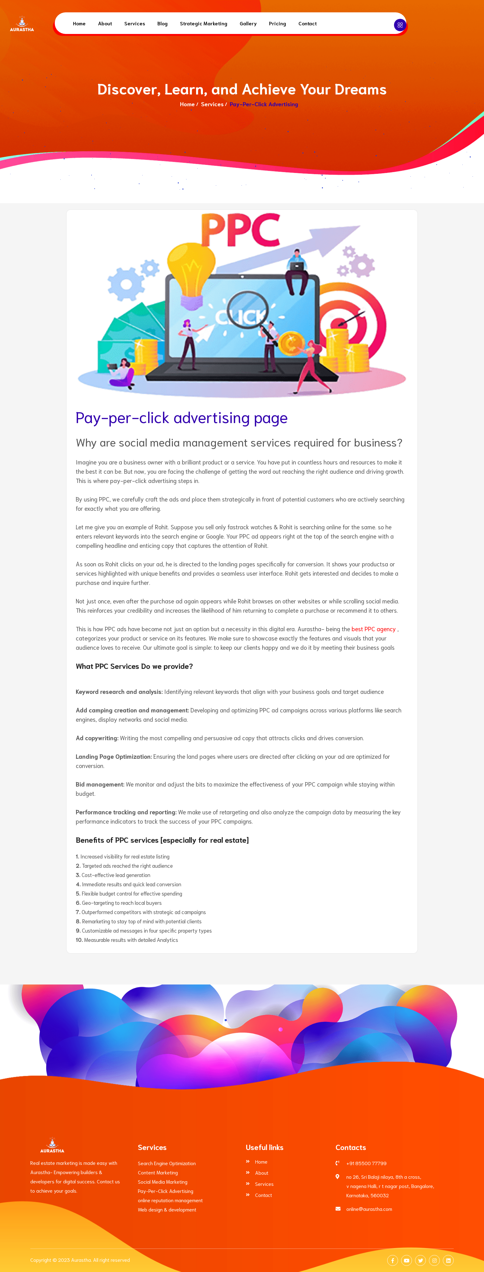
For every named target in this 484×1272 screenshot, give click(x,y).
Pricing (277, 23)
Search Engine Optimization (167, 1163)
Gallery (248, 23)
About (105, 23)
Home (79, 23)
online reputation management (170, 1200)
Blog (162, 23)
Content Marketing (158, 1172)
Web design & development (167, 1209)
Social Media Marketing (162, 1181)
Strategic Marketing (203, 23)
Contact (307, 23)
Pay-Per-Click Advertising (165, 1190)
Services (134, 23)
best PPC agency (374, 628)
